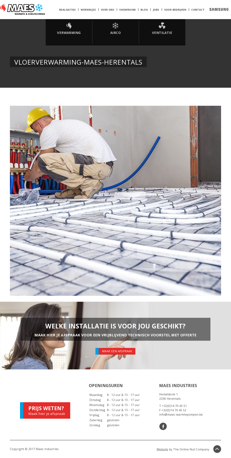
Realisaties (67, 9)
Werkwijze (88, 9)
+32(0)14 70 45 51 (174, 406)
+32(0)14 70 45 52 (174, 410)
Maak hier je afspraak (46, 410)
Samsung (219, 9)
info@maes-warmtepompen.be (181, 414)
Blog (144, 9)
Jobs (156, 9)
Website (162, 449)
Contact (197, 9)
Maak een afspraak (117, 351)
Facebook (163, 426)
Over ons (107, 9)
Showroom (127, 9)
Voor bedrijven (175, 9)
